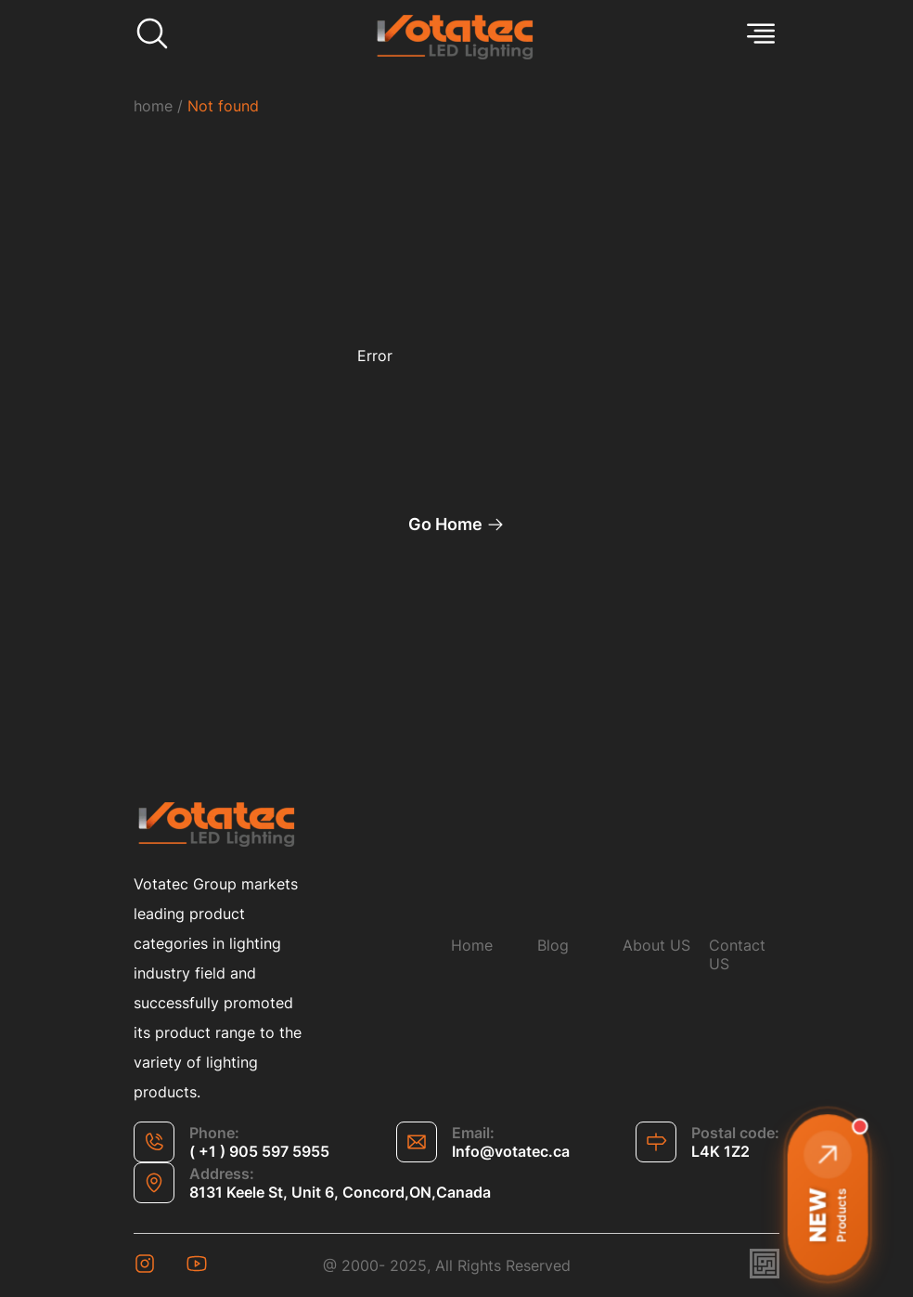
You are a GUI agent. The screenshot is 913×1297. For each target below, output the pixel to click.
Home (472, 945)
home (153, 106)
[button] (828, 1195)
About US (656, 945)
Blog (553, 945)
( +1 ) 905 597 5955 (259, 1151)
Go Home (456, 524)
